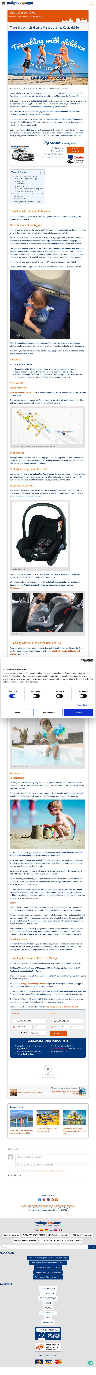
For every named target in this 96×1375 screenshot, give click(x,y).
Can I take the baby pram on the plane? (30, 189)
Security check (22, 186)
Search (92, 1247)
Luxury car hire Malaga (81, 1235)
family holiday (58, 1088)
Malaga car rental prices (33, 1235)
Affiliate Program (60, 1206)
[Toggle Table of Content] (41, 173)
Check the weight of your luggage (28, 179)
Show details (83, 705)
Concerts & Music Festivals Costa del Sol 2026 (48, 1263)
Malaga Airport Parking (25, 1240)
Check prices (75, 150)
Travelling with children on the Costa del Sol (28, 194)
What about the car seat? (25, 191)
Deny (17, 712)
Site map (23, 1206)
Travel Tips (45, 88)
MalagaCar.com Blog (22, 12)
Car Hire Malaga (48, 1289)
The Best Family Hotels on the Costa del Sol (48, 1121)
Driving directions (48, 1298)
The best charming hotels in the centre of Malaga (48, 1258)
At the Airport (21, 184)
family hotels (68, 1088)
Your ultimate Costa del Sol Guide (48, 1272)
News (48, 1318)
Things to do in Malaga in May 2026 (48, 1277)
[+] (51, 1164)
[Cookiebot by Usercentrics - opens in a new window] (82, 660)
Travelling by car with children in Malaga (27, 202)
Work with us (71, 1206)
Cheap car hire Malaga (58, 1235)
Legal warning (32, 1206)
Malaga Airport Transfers (50, 1240)
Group (24, 1033)
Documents (21, 181)
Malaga (48, 1308)
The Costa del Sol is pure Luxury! (48, 1267)
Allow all (78, 712)
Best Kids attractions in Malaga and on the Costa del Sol (74, 1122)
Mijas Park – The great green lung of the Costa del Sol (21, 1122)
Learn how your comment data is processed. (50, 1171)
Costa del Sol (48, 1293)
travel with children (79, 1088)
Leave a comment (31, 88)
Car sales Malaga (73, 1240)
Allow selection (48, 712)
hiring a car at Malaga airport (33, 984)
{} (48, 1164)
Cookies (51, 1206)
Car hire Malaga (11, 1235)
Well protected (21, 199)
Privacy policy (42, 1206)
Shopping (20, 196)
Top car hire (61, 142)
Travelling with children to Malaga (25, 176)
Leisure (48, 1303)
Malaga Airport (48, 1313)
